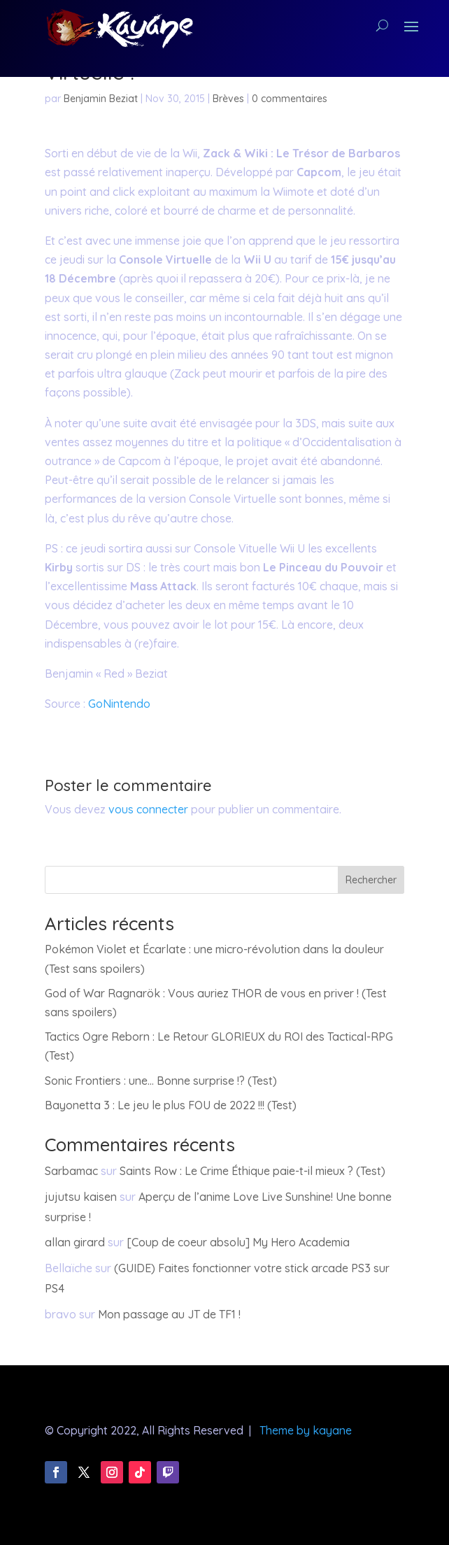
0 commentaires (289, 98)
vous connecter (148, 809)
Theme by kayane (305, 1430)
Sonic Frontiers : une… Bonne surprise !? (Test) (161, 1081)
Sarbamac (71, 1171)
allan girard (75, 1242)
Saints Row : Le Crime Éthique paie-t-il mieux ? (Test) (252, 1171)
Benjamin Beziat (101, 98)
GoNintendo (119, 704)
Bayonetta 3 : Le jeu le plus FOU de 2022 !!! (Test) (171, 1105)
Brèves (228, 98)
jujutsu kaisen (81, 1197)
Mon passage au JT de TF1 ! (169, 1314)
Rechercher (371, 880)
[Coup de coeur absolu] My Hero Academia (238, 1242)
